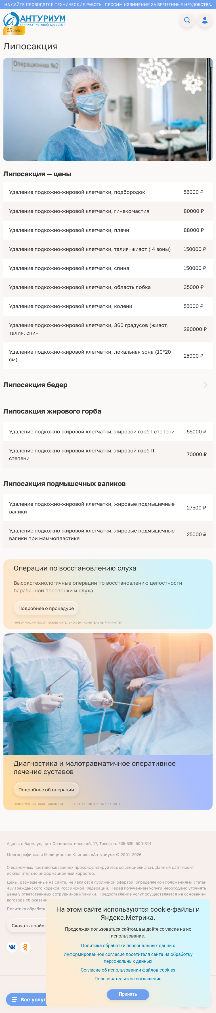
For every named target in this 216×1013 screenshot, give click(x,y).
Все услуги (30, 999)
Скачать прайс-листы (35, 925)
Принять (128, 994)
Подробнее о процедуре (46, 608)
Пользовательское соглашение (128, 978)
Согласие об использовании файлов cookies (128, 970)
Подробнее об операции (46, 789)
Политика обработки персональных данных (128, 945)
